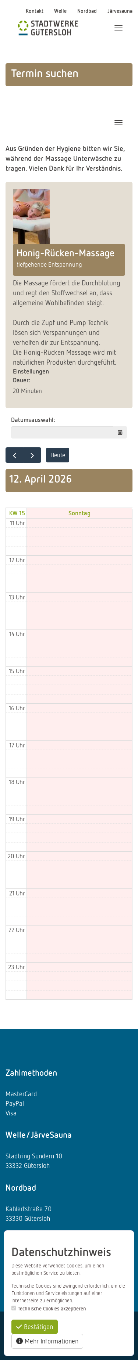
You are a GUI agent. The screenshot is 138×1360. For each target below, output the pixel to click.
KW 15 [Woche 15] (17, 513)
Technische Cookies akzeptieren (52, 1308)
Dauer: (22, 380)
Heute (57, 455)
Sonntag (79, 513)
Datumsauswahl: (33, 419)
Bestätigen (34, 1327)
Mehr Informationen (47, 1341)
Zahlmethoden (31, 1072)
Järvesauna (119, 10)
